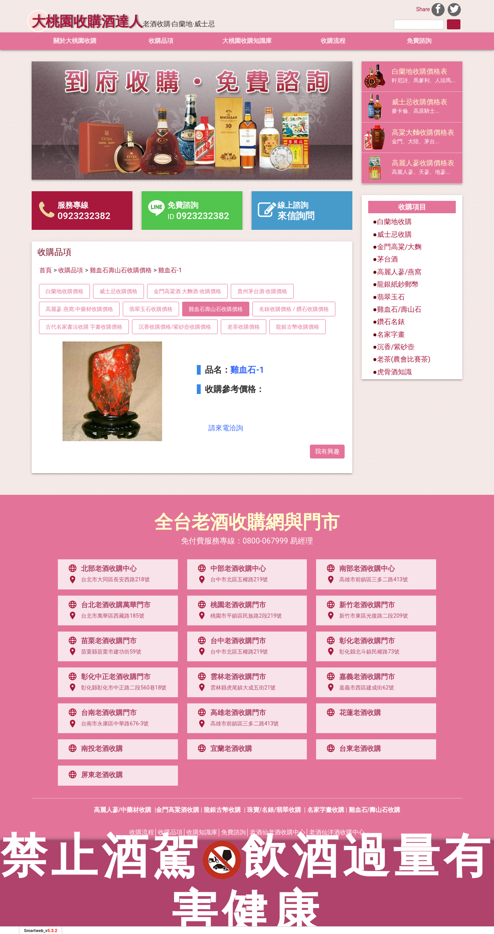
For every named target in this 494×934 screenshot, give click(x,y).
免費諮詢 (419, 40)
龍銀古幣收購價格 (297, 327)
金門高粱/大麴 (399, 247)
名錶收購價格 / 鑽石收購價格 (294, 309)
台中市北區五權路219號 (231, 579)
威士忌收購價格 (118, 291)
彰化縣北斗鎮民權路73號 (361, 651)
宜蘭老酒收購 (223, 748)
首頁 (45, 270)
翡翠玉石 (391, 297)
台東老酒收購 (352, 748)
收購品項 (161, 40)
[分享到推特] (454, 8)
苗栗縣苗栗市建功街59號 (103, 651)
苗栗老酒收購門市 (101, 640)
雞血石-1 (170, 270)
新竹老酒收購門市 (359, 605)
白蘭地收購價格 (64, 291)
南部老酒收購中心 (359, 568)
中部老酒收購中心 (230, 568)
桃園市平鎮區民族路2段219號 (238, 615)
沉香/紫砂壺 (395, 347)
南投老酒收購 (94, 748)
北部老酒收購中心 (101, 568)
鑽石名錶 (391, 322)
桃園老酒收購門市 (230, 605)
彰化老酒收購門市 (359, 640)
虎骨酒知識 (394, 372)
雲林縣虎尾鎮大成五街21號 (235, 687)
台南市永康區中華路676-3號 (107, 724)
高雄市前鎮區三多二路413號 (365, 579)
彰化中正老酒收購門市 (108, 676)
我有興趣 (327, 451)
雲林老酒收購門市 (230, 676)
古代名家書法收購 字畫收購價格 (84, 327)
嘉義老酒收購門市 (359, 676)
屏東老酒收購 (94, 774)
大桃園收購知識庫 (247, 40)
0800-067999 (265, 540)
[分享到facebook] (438, 8)
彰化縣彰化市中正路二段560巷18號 (115, 687)
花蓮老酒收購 (352, 712)
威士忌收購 (394, 234)
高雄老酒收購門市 (230, 712)
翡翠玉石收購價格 (151, 309)
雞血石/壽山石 (399, 309)
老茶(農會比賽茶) (403, 359)
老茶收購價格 (243, 327)
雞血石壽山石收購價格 (121, 270)
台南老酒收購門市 (101, 712)
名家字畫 (391, 334)
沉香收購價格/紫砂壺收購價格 (175, 327)
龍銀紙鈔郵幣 (398, 284)
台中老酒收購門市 (230, 640)
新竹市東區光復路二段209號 (365, 615)
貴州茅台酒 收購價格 (262, 291)
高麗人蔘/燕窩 (399, 272)
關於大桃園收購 (74, 40)
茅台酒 (387, 259)
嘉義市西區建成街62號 (358, 687)
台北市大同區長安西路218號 (107, 579)
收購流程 (333, 40)
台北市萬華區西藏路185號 (104, 615)
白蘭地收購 (392, 221)
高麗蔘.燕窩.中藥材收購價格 (79, 309)
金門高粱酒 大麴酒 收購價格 (187, 291)
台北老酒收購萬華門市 (108, 605)
